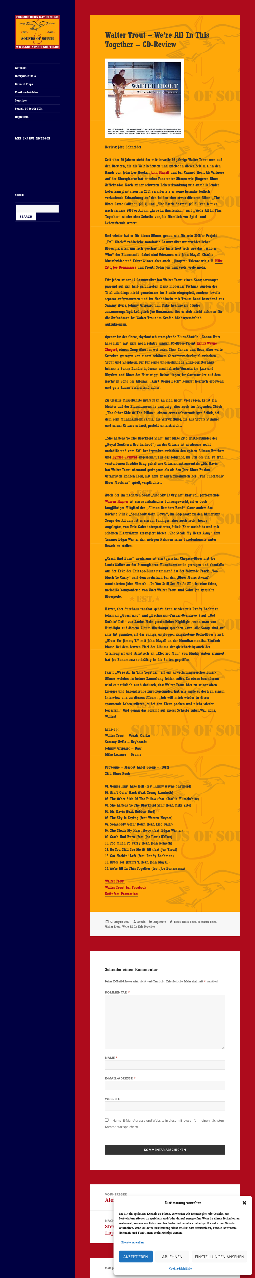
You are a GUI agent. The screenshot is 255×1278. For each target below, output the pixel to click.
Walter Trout (115, 881)
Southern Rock (207, 922)
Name (111, 1057)
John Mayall (159, 172)
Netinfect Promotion (121, 893)
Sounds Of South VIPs (28, 108)
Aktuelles (20, 68)
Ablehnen (172, 1256)
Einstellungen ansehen (219, 1256)
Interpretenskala (25, 76)
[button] (244, 1202)
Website (112, 1099)
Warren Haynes (116, 501)
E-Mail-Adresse (120, 1078)
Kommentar (117, 992)
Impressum (22, 117)
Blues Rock (189, 922)
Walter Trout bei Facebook (125, 887)
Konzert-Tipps (24, 84)
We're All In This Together (138, 926)
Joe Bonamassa (124, 267)
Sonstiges (21, 100)
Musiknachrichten (26, 92)
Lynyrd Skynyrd (124, 457)
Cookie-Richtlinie (180, 1268)
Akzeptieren (135, 1256)
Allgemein (159, 922)
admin (141, 922)
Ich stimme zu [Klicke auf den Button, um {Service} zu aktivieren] (37, 175)
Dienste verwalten (132, 1242)
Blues (177, 922)
